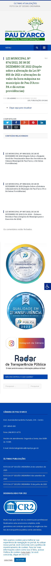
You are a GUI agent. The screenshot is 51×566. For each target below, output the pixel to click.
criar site (20, 519)
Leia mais (25, 552)
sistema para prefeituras (37, 519)
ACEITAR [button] (20, 559)
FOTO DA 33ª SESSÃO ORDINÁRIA (25, 6)
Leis (29, 100)
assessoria (22, 523)
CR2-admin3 (11, 98)
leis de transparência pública (15, 529)
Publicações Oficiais (39, 100)
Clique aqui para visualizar (20, 107)
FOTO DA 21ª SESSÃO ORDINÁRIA (16, 484)
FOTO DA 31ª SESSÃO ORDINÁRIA (16, 475)
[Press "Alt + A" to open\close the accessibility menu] (47, 286)
